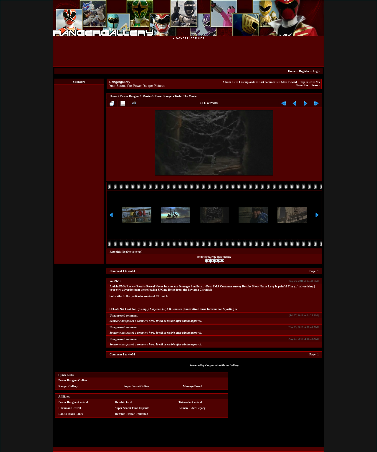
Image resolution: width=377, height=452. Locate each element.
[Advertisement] (188, 52)
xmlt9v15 (115, 281)
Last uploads (247, 82)
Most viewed (289, 82)
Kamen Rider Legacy (192, 408)
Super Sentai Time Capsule (132, 408)
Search (316, 85)
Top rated (306, 82)
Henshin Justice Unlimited (131, 413)
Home (292, 71)
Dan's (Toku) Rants (70, 413)
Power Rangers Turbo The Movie (175, 96)
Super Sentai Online (136, 386)
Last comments (268, 82)
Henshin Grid (123, 402)
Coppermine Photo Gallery (222, 365)
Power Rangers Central (73, 402)
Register (304, 71)
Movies (147, 96)
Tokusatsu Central (190, 402)
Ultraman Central (69, 408)
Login (316, 71)
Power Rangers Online (72, 380)
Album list (229, 82)
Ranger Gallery (68, 386)
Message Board (192, 386)
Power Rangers (129, 96)
